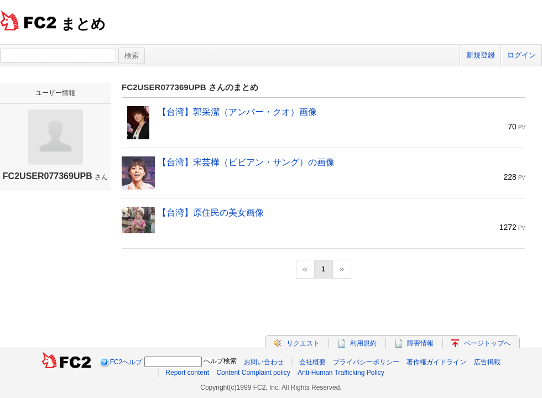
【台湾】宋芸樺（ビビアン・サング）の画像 (246, 162)
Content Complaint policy (253, 372)
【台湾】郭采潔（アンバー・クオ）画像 (237, 112)
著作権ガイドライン (436, 362)
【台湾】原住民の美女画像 (211, 212)
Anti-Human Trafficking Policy (341, 372)
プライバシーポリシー (366, 362)
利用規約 (363, 343)
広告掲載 (487, 362)
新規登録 (480, 55)
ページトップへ (487, 343)
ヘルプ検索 (220, 361)
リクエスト (303, 343)
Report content (187, 372)
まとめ (83, 23)
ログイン (521, 55)
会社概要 (312, 362)
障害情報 (420, 343)
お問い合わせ (264, 362)
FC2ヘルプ (126, 362)
